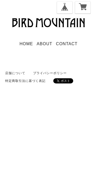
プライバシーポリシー (50, 73)
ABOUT (44, 44)
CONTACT (66, 44)
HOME (26, 44)
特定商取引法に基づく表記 (25, 81)
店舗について (15, 73)
